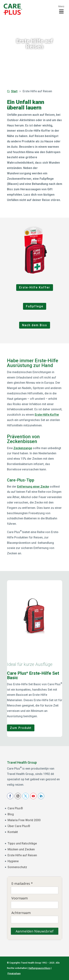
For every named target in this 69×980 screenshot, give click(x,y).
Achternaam (21, 913)
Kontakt (13, 832)
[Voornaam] (34, 905)
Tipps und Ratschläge (22, 843)
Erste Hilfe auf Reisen (22, 855)
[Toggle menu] (61, 9)
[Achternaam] (34, 919)
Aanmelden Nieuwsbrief (35, 931)
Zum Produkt (20, 728)
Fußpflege (34, 306)
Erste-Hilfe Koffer (34, 287)
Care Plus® (15, 808)
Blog (11, 814)
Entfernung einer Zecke (33, 486)
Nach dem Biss (34, 325)
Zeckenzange (22, 448)
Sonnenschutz (17, 867)
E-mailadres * (22, 883)
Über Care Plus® (19, 826)
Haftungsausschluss (39, 968)
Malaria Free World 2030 (24, 820)
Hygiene (13, 861)
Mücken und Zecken (21, 849)
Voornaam (19, 898)
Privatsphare (14, 973)
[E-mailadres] (34, 890)
